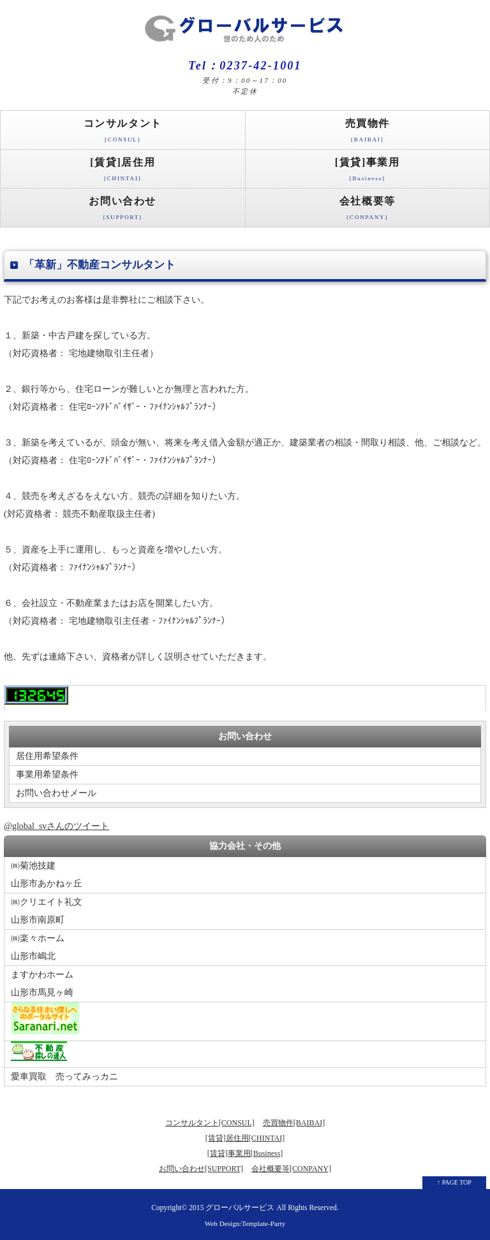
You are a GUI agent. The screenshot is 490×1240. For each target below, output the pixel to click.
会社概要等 (368, 211)
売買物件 (368, 133)
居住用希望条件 (47, 756)
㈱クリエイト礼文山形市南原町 (46, 911)
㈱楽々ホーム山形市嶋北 (37, 947)
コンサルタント (123, 133)
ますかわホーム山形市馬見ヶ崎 (42, 983)
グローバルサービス (239, 1208)
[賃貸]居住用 (123, 172)
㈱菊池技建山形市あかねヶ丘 (46, 874)
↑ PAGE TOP (454, 1182)
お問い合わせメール (56, 793)
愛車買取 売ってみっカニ (64, 1076)
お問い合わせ (123, 211)
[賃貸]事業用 (368, 172)
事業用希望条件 (47, 774)
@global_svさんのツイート (56, 826)
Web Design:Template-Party (245, 1223)
